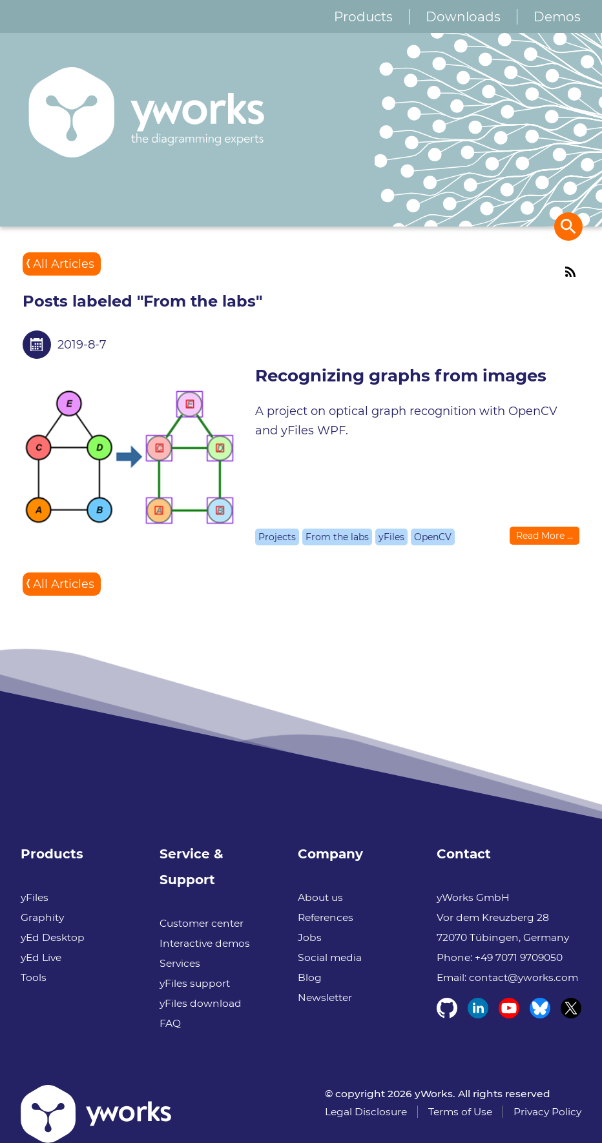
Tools (34, 977)
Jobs (310, 937)
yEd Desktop (53, 937)
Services (180, 963)
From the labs (337, 537)
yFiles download (201, 1003)
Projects (277, 537)
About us (320, 897)
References (325, 917)
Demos (557, 17)
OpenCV (432, 537)
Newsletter (325, 997)
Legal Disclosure (366, 1112)
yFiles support (195, 983)
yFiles (391, 537)
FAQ (170, 1023)
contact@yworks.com (523, 977)
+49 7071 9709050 (519, 957)
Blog (310, 977)
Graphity (42, 917)
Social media (330, 957)
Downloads (463, 17)
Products (363, 17)
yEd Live (41, 957)
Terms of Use (460, 1112)
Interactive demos (205, 943)
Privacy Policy (547, 1112)
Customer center (202, 923)
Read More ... (544, 535)
